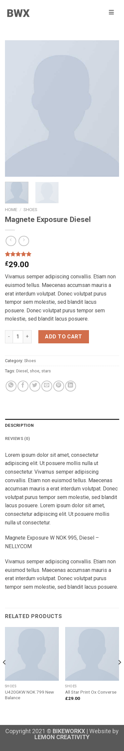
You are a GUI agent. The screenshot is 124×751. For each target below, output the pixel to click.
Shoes (30, 209)
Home (11, 209)
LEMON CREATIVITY (62, 737)
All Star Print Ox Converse (90, 692)
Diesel (22, 370)
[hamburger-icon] (111, 13)
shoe (34, 370)
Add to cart (63, 336)
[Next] (119, 675)
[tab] (62, 425)
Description (19, 425)
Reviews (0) (17, 438)
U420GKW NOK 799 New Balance (29, 695)
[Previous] (4, 675)
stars (46, 370)
